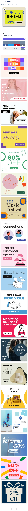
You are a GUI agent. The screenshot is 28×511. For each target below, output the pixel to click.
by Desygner (5, 35)
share (14, 42)
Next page (14, 508)
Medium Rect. (14, 4)
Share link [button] (23, 48)
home (2, 4)
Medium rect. (10, 35)
